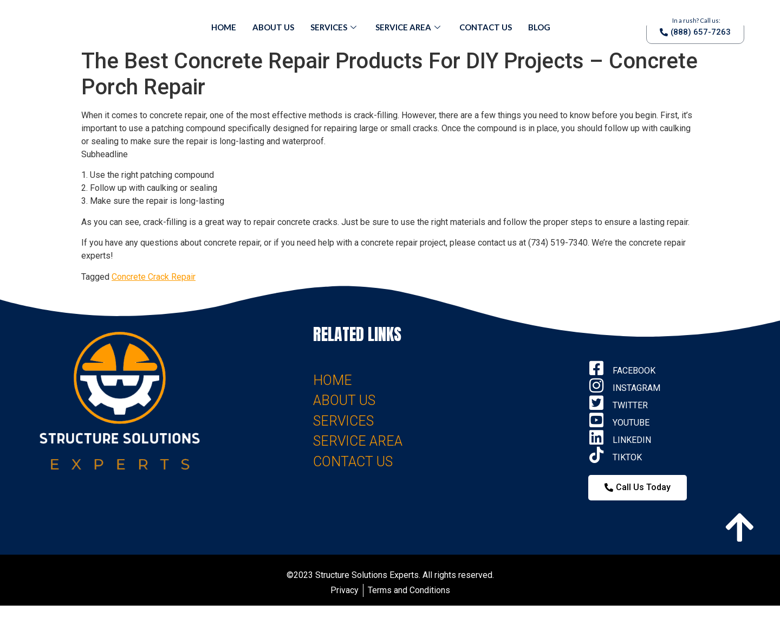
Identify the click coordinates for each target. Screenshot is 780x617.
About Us (273, 27)
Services (334, 27)
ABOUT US (344, 400)
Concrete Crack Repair (154, 277)
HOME (332, 380)
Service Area (409, 27)
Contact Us (485, 27)
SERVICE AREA (357, 441)
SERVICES (343, 421)
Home (223, 27)
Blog (539, 27)
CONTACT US (353, 462)
